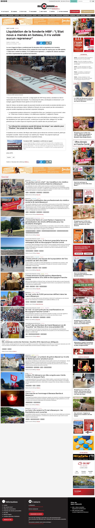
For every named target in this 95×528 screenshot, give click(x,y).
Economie (33, 180)
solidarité (36, 250)
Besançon (28, 180)
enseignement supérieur (30, 230)
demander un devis (36, 514)
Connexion (88, 253)
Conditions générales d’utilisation (12, 516)
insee (40, 267)
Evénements (34, 408)
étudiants (38, 230)
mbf (13, 157)
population (44, 267)
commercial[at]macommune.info (36, 510)
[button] (90, 1)
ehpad (27, 286)
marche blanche (37, 402)
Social (17, 28)
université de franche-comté (62, 230)
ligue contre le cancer (35, 419)
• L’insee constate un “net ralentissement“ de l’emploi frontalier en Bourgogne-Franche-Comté (83, 78)
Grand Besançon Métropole (32, 323)
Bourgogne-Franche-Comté (32, 238)
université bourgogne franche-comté (49, 230)
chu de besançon (29, 367)
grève (27, 192)
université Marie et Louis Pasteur (32, 232)
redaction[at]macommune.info (36, 506)
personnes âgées (43, 286)
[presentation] (74, 365)
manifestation (39, 192)
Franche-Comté (29, 218)
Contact (5, 505)
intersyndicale (32, 192)
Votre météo (84, 452)
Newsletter (7, 519)
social (34, 385)
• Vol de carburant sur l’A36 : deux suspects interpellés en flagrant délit (83, 68)
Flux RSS (6, 512)
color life (27, 419)
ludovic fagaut (43, 334)
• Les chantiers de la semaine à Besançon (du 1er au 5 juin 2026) (83, 58)
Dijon (3, 340)
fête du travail (33, 301)
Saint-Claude (10, 28)
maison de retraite (47, 367)
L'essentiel (83, 54)
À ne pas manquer (83, 357)
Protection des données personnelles (12, 510)
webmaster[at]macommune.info (36, 523)
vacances (41, 250)
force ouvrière (28, 385)
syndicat (48, 317)
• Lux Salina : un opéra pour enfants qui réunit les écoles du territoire (82, 73)
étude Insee (35, 267)
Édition (49, 8)
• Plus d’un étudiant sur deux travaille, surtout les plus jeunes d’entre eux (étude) (83, 63)
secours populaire (29, 250)
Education (37, 218)
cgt (31, 317)
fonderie (9, 157)
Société (37, 292)
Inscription (79, 253)
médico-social (46, 192)
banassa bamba (29, 402)
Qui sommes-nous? (8, 507)
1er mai (27, 301)
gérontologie (36, 367)
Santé (42, 273)
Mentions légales (8, 514)
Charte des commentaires (10, 509)
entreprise (4, 349)
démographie (28, 267)
